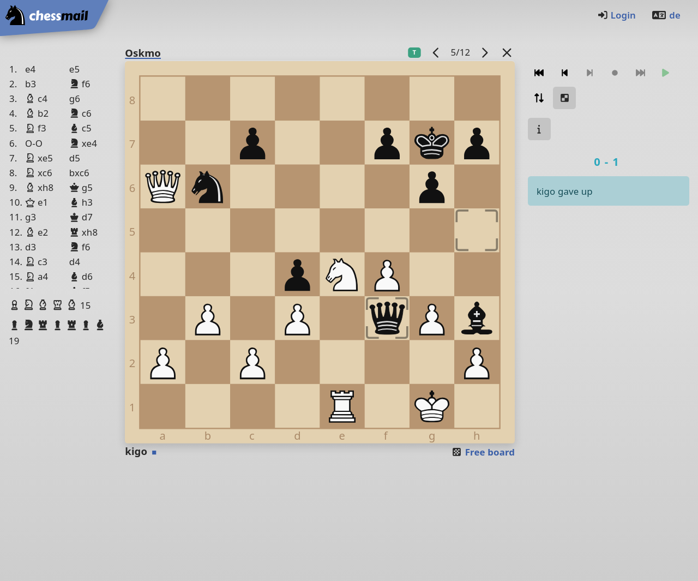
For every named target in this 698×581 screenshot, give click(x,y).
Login (616, 15)
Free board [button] (483, 452)
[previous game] (436, 52)
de (666, 15)
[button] (16, 305)
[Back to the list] (507, 52)
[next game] (484, 52)
